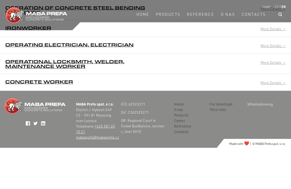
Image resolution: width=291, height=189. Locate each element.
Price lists (218, 109)
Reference (200, 14)
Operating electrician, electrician (69, 44)
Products (168, 14)
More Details (273, 29)
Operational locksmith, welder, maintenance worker (65, 63)
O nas (228, 14)
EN (284, 6)
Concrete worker (39, 81)
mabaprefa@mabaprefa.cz (97, 137)
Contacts (254, 14)
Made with (239, 144)
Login (266, 6)
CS (277, 7)
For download (221, 104)
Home (142, 14)
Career (179, 120)
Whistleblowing (260, 104)
